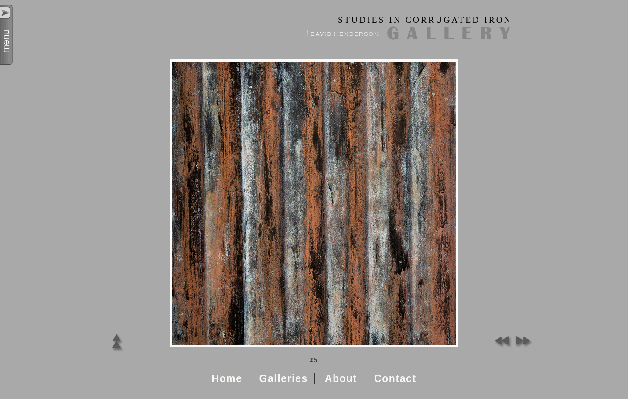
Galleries (283, 378)
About (341, 378)
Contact (395, 378)
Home (227, 378)
